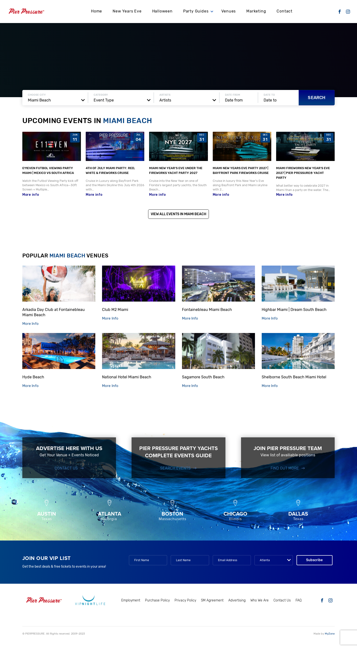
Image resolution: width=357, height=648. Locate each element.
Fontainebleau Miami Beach (207, 309)
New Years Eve (127, 11)
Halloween (162, 11)
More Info (30, 323)
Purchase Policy (157, 600)
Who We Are (259, 600)
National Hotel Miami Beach (126, 377)
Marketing (256, 11)
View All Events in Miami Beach (178, 214)
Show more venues (178, 400)
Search (316, 97)
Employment (130, 600)
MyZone (330, 633)
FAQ (299, 600)
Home (96, 11)
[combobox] (55, 100)
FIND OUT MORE (285, 468)
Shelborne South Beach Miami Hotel (294, 377)
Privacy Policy (185, 600)
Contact (284, 11)
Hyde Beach (33, 377)
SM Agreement (212, 600)
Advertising (237, 600)
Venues (228, 11)
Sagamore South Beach (203, 377)
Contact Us (66, 468)
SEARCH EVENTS (175, 468)
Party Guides (196, 11)
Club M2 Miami (115, 309)
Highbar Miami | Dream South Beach (294, 309)
